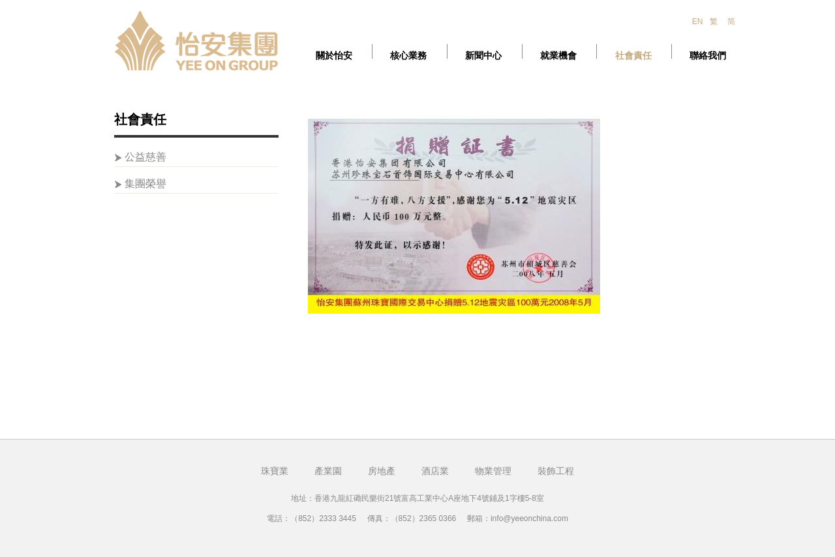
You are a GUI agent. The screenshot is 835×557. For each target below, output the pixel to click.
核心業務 (408, 56)
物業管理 (493, 471)
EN (697, 21)
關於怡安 (334, 56)
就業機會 (558, 56)
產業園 (328, 471)
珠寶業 (274, 471)
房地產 (381, 471)
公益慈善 (145, 156)
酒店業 (435, 471)
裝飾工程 (556, 471)
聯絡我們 (708, 56)
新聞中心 (483, 56)
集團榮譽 (145, 183)
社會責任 (633, 56)
